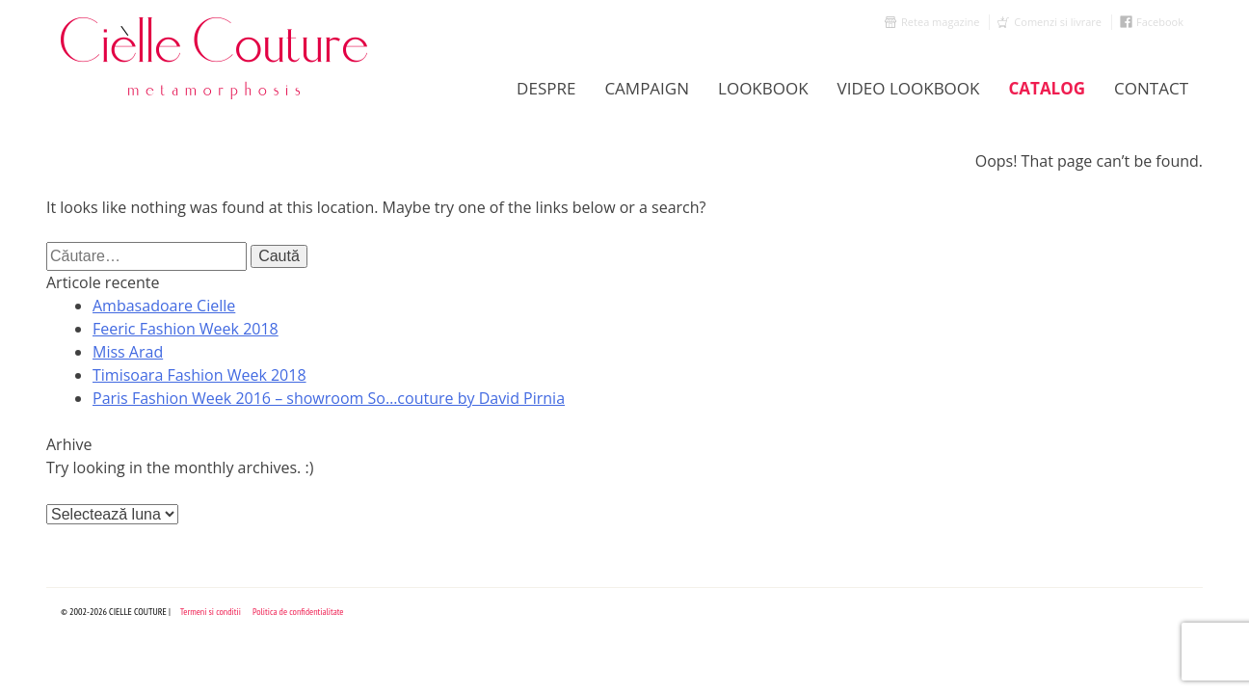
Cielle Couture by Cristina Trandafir (215, 58)
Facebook (1159, 21)
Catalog (1046, 88)
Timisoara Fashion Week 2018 (199, 375)
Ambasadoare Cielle (164, 305)
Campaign (646, 88)
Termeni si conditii (210, 611)
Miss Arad (128, 351)
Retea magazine (940, 21)
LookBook (763, 88)
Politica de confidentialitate (298, 611)
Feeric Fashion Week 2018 (186, 328)
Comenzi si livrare (1058, 21)
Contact (1151, 88)
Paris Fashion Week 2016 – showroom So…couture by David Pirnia (329, 398)
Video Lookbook (908, 88)
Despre (546, 88)
